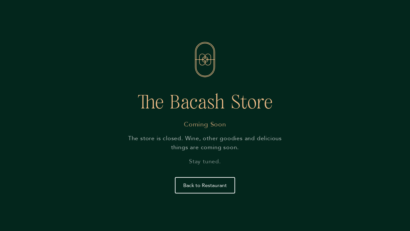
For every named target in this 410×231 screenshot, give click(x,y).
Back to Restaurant (205, 185)
